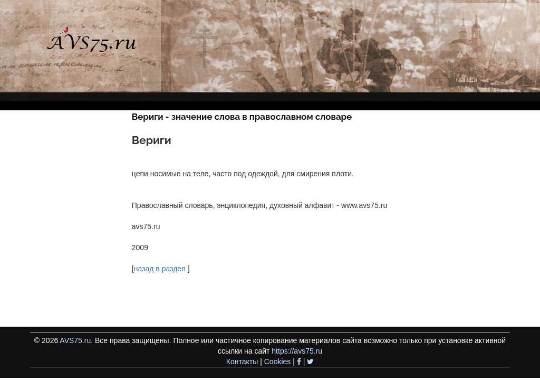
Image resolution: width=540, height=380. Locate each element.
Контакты (242, 361)
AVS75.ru (75, 340)
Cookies (277, 361)
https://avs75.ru (297, 351)
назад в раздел (160, 268)
